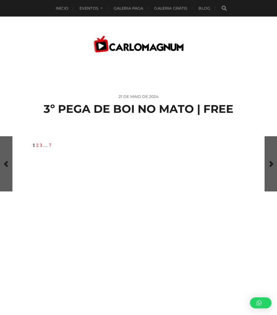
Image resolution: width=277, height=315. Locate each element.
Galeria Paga (128, 8)
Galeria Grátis (170, 8)
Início (62, 8)
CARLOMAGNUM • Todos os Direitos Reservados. (161, 289)
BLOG (204, 8)
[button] (260, 302)
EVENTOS (88, 8)
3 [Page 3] (41, 145)
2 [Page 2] (37, 145)
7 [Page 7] (50, 145)
